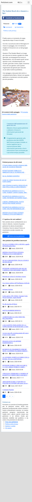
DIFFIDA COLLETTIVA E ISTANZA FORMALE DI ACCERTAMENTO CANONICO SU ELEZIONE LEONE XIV (14, 246)
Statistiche (19, 59)
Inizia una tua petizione (16, 268)
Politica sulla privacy (9, 63)
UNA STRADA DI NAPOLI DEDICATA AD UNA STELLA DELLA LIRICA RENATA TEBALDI (14, 219)
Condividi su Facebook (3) (12, 49)
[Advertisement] (16, 24)
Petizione (6, 56)
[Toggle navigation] (28, 2)
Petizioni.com (6, 2)
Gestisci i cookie (10, 458)
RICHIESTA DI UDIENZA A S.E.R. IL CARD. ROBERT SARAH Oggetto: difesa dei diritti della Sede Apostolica (14, 224)
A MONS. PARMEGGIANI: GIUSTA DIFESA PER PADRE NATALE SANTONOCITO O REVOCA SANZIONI (14, 235)
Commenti (7, 59)
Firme (16, 56)
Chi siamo (8, 460)
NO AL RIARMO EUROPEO (10, 208)
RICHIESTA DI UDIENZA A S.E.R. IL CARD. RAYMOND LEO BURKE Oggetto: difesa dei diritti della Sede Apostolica (15, 230)
